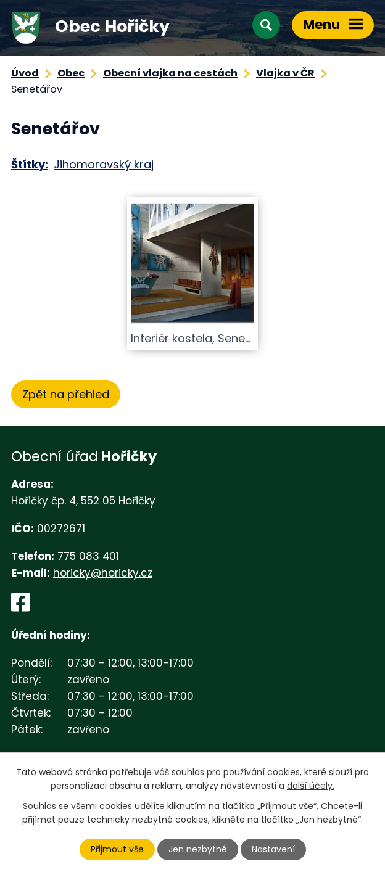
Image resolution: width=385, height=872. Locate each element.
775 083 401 (88, 556)
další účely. (310, 785)
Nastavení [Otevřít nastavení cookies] (273, 849)
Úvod (25, 73)
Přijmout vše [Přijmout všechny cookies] (117, 849)
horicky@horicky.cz (102, 573)
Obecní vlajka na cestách (170, 73)
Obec (71, 73)
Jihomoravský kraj (104, 164)
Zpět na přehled (65, 394)
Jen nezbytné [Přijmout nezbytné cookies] (197, 849)
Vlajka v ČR (285, 73)
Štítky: (29, 164)
